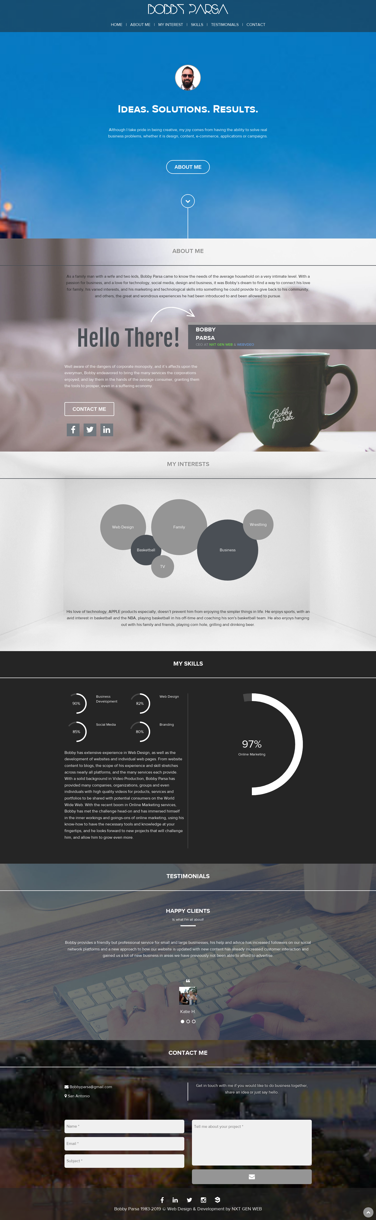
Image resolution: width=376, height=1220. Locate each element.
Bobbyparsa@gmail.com (88, 1086)
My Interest (170, 24)
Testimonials (225, 24)
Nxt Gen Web (221, 344)
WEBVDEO (245, 344)
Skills (197, 24)
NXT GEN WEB (247, 1209)
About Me (140, 24)
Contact (256, 24)
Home (116, 24)
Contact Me (89, 409)
